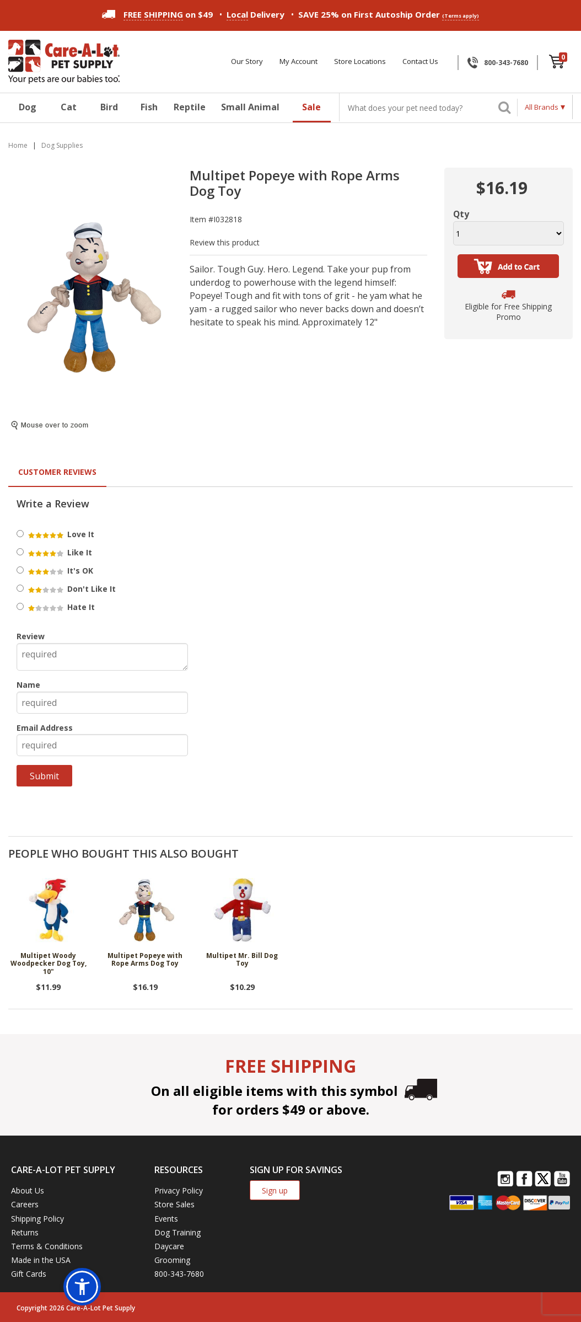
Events (166, 1218)
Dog (27, 107)
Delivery (255, 14)
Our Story (247, 61)
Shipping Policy (37, 1218)
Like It (59, 552)
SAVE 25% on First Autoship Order (388, 14)
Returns (25, 1232)
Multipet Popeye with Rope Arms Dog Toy (144, 960)
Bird (109, 107)
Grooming (172, 1260)
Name (28, 684)
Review (31, 636)
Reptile (190, 107)
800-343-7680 (506, 62)
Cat (69, 107)
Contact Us (420, 61)
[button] (82, 1287)
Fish (149, 107)
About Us (27, 1190)
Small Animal (250, 107)
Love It (60, 534)
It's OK (59, 570)
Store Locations (360, 61)
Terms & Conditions (47, 1246)
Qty (461, 214)
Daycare (169, 1246)
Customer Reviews (57, 472)
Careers (25, 1204)
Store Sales (174, 1204)
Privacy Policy (178, 1190)
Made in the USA (41, 1260)
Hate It (60, 607)
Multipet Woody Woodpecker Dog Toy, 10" (48, 964)
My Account (298, 61)
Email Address (45, 727)
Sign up (275, 1190)
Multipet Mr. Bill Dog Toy (242, 960)
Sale (311, 107)
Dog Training (177, 1232)
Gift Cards (28, 1274)
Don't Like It (71, 589)
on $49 (157, 14)
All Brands (541, 107)
